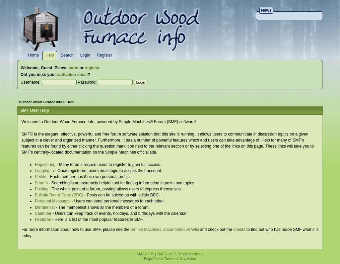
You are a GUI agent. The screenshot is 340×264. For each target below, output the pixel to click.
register (92, 68)
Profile (40, 176)
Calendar (43, 213)
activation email (72, 74)
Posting (42, 189)
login (73, 68)
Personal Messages (53, 201)
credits (239, 229)
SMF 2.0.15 (145, 254)
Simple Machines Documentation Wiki (165, 229)
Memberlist (45, 207)
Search (41, 183)
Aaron (191, 259)
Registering (45, 164)
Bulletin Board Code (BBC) (59, 195)
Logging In (44, 170)
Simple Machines (190, 254)
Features (43, 219)
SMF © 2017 (166, 254)
